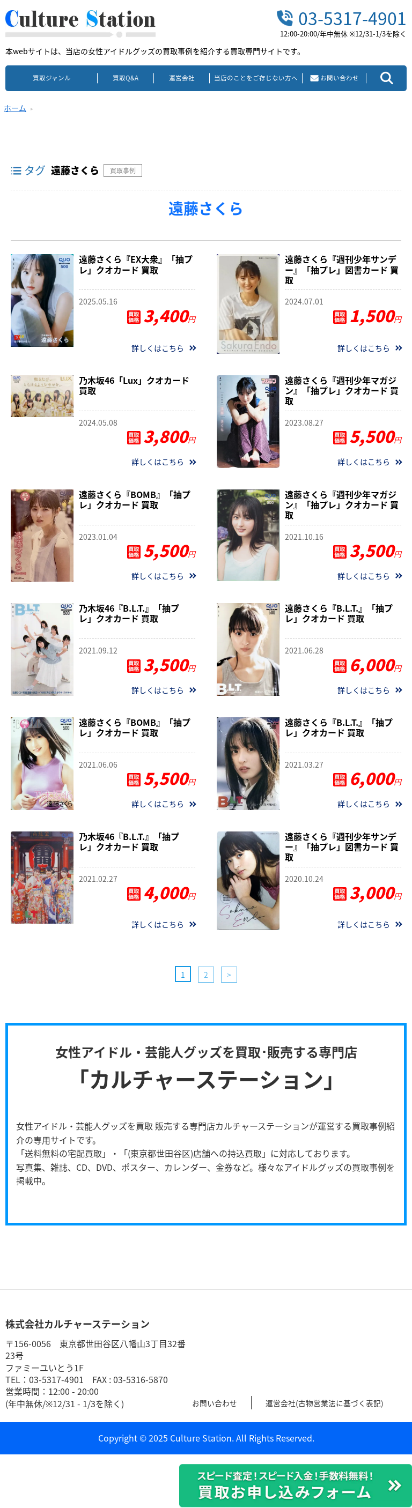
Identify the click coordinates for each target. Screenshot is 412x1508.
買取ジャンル (52, 78)
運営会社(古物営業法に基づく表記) (339, 1402)
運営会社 (182, 78)
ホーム (15, 107)
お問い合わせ (218, 1402)
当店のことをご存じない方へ (256, 78)
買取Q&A (125, 78)
